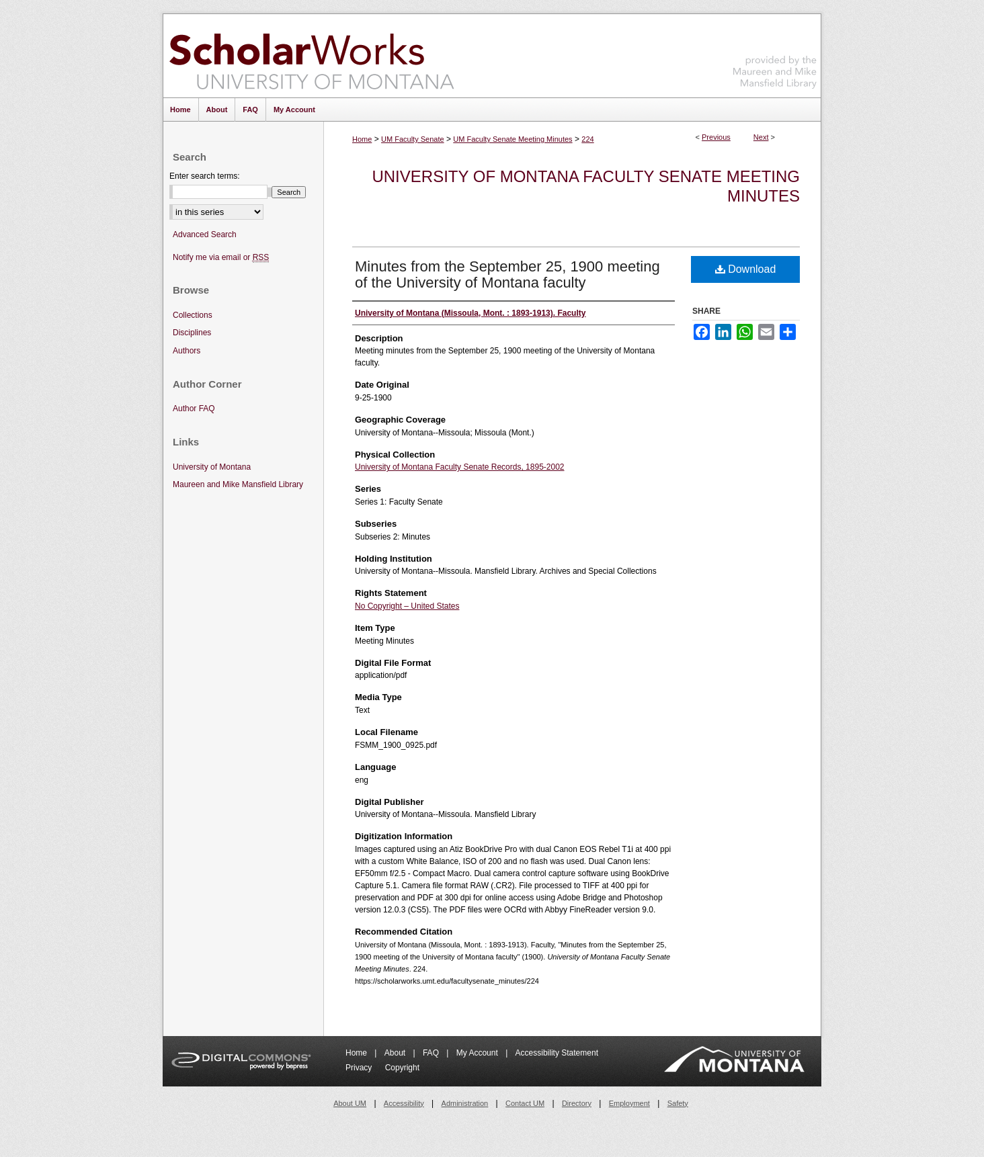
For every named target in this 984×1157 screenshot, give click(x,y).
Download (745, 269)
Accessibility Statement (557, 1053)
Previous (716, 137)
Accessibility (404, 1103)
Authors (186, 350)
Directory (576, 1103)
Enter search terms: (204, 176)
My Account (478, 1053)
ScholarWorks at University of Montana (311, 55)
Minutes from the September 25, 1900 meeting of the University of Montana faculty (507, 274)
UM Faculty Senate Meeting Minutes (512, 139)
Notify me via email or (221, 258)
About (396, 1053)
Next (761, 137)
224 (587, 139)
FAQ (432, 1053)
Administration (465, 1103)
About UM (349, 1103)
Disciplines (192, 332)
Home (362, 139)
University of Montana (212, 467)
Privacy (359, 1067)
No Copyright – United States (407, 606)
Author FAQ (194, 408)
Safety (677, 1103)
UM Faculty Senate (412, 139)
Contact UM (524, 1103)
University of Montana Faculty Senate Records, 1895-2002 (460, 467)
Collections (192, 315)
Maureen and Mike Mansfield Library (775, 53)
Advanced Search (205, 234)
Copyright (402, 1067)
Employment (629, 1103)
